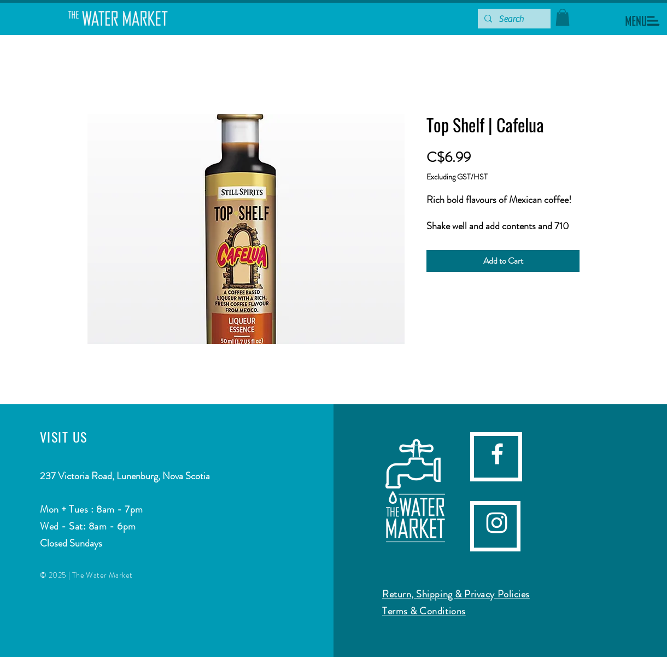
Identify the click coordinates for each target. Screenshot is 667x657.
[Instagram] (497, 523)
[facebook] (497, 454)
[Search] (513, 19)
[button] (643, 21)
